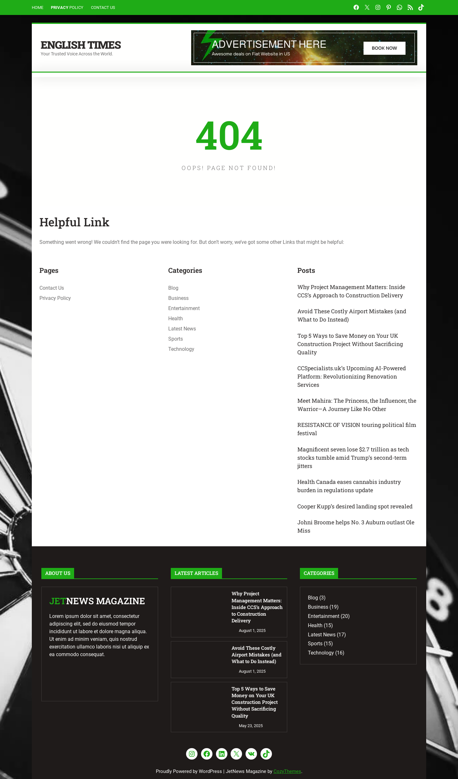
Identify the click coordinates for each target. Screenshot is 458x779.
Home (37, 7)
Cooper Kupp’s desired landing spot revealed (358, 512)
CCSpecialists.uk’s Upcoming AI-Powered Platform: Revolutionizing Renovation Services (353, 379)
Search (414, 75)
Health (175, 318)
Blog (173, 288)
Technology (181, 349)
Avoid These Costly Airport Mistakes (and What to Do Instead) (354, 316)
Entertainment (184, 308)
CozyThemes (287, 759)
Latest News (182, 329)
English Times (83, 44)
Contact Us (103, 7)
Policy (76, 7)
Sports (175, 339)
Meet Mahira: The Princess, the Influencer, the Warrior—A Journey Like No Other (355, 408)
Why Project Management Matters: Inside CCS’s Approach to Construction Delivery (353, 291)
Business (178, 298)
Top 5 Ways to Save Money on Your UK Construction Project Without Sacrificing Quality (352, 345)
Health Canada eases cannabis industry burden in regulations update (351, 492)
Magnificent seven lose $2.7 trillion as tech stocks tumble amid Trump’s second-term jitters (355, 462)
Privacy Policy (55, 298)
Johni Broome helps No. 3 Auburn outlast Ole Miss (353, 533)
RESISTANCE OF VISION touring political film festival (353, 433)
